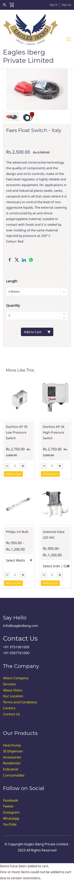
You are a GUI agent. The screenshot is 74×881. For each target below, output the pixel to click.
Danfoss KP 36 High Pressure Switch (53, 432)
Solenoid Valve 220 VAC (54, 535)
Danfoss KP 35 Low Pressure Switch (16, 432)
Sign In (54, 4)
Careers (9, 708)
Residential (11, 763)
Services (9, 684)
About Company (15, 678)
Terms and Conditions (20, 702)
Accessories (12, 757)
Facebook (10, 800)
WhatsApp (11, 818)
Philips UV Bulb (17, 532)
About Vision (12, 690)
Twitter (8, 806)
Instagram (11, 812)
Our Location (13, 696)
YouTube (10, 824)
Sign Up (66, 4)
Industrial (10, 769)
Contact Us (11, 714)
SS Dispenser (13, 751)
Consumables (13, 775)
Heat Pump (12, 745)
